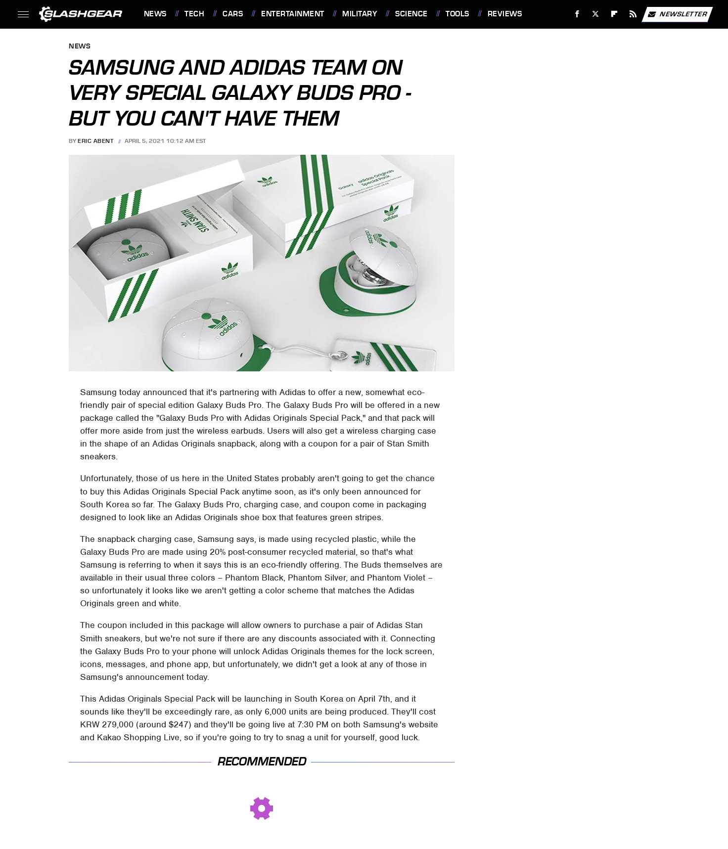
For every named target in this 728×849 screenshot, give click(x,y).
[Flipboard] (614, 14)
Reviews (505, 13)
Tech (194, 13)
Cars (233, 13)
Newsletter (677, 14)
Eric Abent (95, 140)
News (155, 13)
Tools (457, 13)
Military (359, 13)
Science (411, 13)
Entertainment (292, 13)
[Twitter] (596, 14)
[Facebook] (577, 14)
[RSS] (633, 14)
